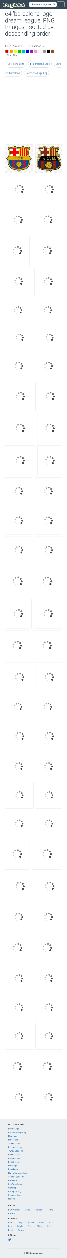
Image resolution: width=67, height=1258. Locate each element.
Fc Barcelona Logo (40, 63)
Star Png (12, 1188)
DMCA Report (14, 1210)
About (28, 1210)
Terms (50, 1210)
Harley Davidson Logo (17, 1173)
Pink (30, 1226)
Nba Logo (12, 1165)
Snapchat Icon (14, 1195)
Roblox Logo (13, 1154)
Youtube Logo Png (16, 1177)
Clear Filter (13, 55)
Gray (48, 1226)
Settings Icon (14, 1143)
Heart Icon (13, 1136)
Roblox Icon (13, 1162)
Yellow (31, 1222)
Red (10, 1222)
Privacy (11, 1213)
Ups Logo (12, 1180)
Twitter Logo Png (15, 1151)
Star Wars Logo (15, 1184)
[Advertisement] (31, 111)
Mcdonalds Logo (15, 1147)
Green (41, 1222)
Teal (50, 1222)
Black (10, 1230)
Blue (10, 1226)
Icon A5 (11, 1199)
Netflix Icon (13, 1140)
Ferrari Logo (13, 1129)
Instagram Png (14, 1191)
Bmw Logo (13, 1169)
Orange (20, 1222)
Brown (21, 1230)
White (39, 1226)
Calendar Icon (14, 1158)
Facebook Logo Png (17, 1132)
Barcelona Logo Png (36, 73)
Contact (39, 1210)
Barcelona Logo (16, 63)
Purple (20, 1226)
